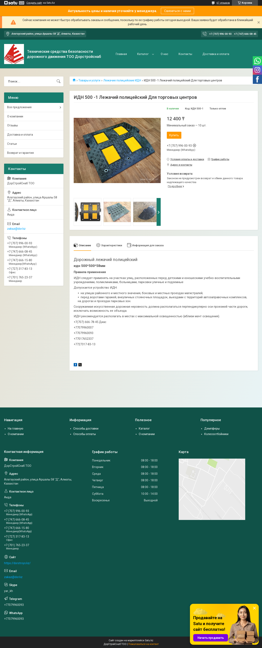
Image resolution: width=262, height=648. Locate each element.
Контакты (185, 54)
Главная (121, 54)
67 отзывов (223, 2)
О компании (15, 116)
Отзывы (12, 125)
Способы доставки (85, 428)
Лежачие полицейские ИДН (122, 80)
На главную (15, 428)
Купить (174, 135)
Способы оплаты (84, 434)
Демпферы (212, 428)
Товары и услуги (89, 80)
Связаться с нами (177, 11)
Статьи (12, 143)
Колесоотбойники (216, 434)
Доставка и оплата (215, 54)
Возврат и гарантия (20, 152)
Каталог (143, 54)
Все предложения (19, 107)
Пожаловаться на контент (143, 644)
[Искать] (58, 81)
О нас (164, 54)
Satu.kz (149, 640)
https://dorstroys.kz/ (17, 563)
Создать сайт (34, 2)
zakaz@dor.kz (16, 228)
